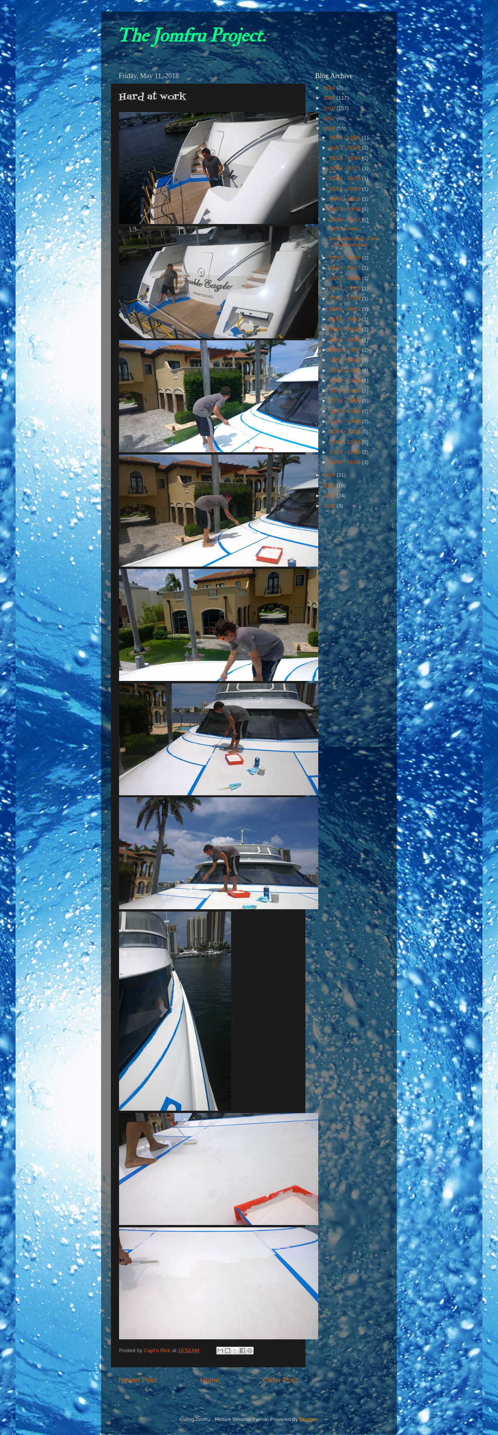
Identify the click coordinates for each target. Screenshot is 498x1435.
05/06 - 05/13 (346, 219)
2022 (330, 506)
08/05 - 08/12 (346, 309)
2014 (330, 88)
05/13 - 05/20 (346, 258)
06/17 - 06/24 (346, 278)
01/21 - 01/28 (346, 147)
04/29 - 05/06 (346, 209)
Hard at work (343, 228)
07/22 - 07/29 (346, 298)
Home (209, 1380)
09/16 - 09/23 (346, 329)
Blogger (308, 1419)
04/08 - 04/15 (346, 199)
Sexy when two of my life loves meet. (353, 242)
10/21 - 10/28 (346, 380)
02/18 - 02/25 (346, 189)
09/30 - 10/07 (346, 350)
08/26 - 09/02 (346, 319)
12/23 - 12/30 (346, 452)
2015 (330, 98)
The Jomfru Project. (191, 35)
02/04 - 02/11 (346, 168)
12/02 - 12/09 (346, 421)
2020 (330, 485)
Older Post (280, 1380)
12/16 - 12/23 (346, 442)
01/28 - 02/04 (346, 158)
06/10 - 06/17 (346, 268)
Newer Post (138, 1380)
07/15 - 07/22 (346, 288)
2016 (330, 108)
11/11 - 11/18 (346, 391)
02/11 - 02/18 (346, 178)
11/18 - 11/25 (346, 401)
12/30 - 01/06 (346, 462)
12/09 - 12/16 (346, 431)
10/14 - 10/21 (346, 370)
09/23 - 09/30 (346, 340)
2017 (330, 118)
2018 (330, 128)
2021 (330, 496)
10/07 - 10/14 (346, 360)
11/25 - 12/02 (346, 411)
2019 (330, 475)
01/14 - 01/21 (346, 137)
